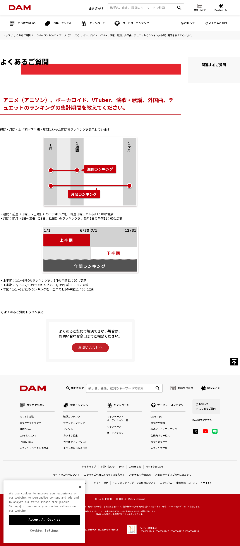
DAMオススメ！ (28, 436)
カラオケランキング (45, 35)
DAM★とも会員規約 (140, 475)
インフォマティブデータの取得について (134, 483)
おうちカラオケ (159, 442)
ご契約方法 (166, 483)
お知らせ (189, 23)
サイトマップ (89, 467)
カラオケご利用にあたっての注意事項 (104, 475)
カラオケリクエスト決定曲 (34, 448)
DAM (121, 467)
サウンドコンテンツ (74, 423)
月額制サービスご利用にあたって (173, 475)
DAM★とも (213, 388)
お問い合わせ (107, 467)
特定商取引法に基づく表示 (46, 483)
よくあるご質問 (218, 23)
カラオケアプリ (159, 448)
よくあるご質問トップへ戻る (24, 312)
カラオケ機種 (158, 423)
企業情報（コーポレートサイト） (194, 483)
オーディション (115, 433)
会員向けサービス (160, 436)
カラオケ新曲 (27, 417)
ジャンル (68, 429)
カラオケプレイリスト (75, 442)
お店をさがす (185, 388)
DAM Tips (156, 417)
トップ (6, 35)
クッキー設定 (101, 483)
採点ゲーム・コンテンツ (164, 429)
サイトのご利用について (66, 475)
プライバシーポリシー (77, 483)
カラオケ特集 (70, 436)
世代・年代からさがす (75, 448)
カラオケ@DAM (154, 467)
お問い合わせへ (90, 347)
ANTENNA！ (26, 429)
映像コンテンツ (71, 417)
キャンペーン (114, 427)
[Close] (80, 518)
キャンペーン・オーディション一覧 (117, 419)
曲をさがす (96, 8)
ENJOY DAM (27, 442)
